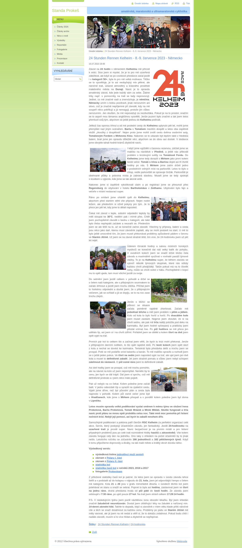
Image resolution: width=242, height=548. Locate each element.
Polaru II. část (115, 461)
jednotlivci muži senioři (130, 454)
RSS (177, 3)
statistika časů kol (105, 468)
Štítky (92, 524)
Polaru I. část (114, 457)
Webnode (182, 541)
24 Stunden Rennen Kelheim (113, 524)
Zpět (94, 532)
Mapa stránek (161, 3)
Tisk (188, 3)
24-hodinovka (138, 524)
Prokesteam (115, 471)
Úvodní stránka (96, 51)
